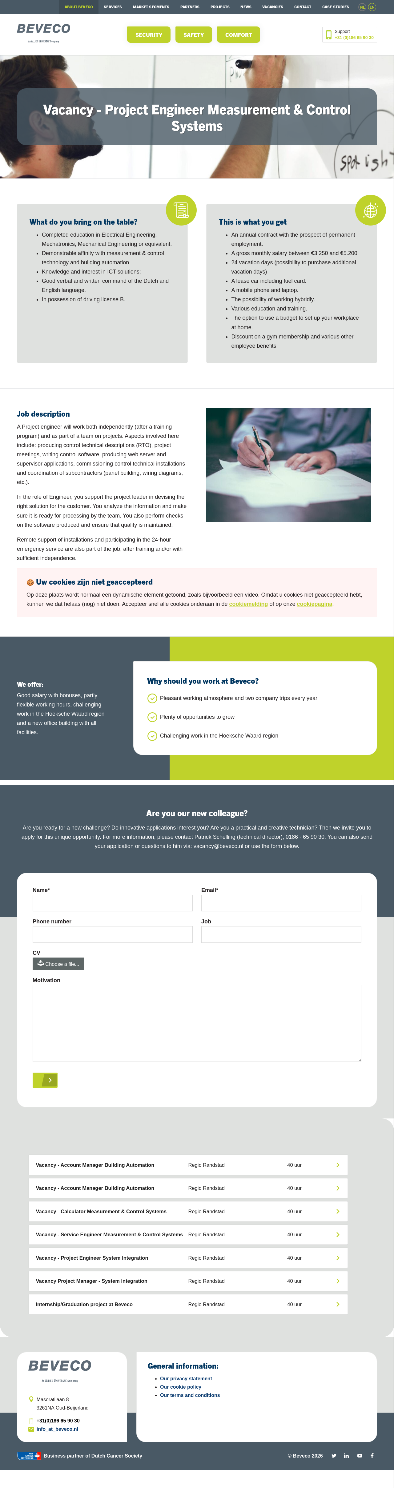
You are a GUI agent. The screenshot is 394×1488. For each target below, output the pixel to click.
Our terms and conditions (190, 1413)
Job (206, 923)
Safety (193, 34)
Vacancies (272, 6)
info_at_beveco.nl (57, 1447)
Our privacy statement (186, 1396)
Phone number (52, 923)
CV (36, 956)
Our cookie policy (180, 1405)
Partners (190, 6)
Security (148, 34)
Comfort (238, 34)
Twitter (334, 1474)
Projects (220, 6)
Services (113, 6)
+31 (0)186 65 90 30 (354, 37)
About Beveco (79, 6)
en (372, 7)
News (245, 6)
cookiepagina (314, 604)
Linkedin (346, 1474)
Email (209, 890)
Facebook (372, 1474)
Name (41, 890)
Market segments (151, 6)
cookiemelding (248, 604)
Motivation (46, 984)
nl (362, 7)
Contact (303, 6)
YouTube (360, 1474)
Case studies (335, 6)
